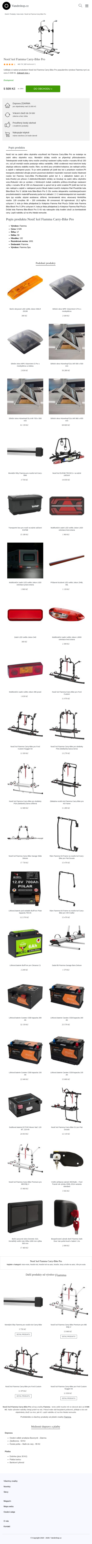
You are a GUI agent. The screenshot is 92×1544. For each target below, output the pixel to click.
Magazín (7, 1501)
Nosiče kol (34, 1264)
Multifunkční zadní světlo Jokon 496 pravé (25, 692)
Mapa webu (9, 1506)
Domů (7, 14)
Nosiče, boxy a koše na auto (64, 1264)
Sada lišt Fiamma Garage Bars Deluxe (67, 965)
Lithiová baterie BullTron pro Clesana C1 (25, 965)
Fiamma (79, 70)
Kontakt (7, 1526)
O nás (6, 1521)
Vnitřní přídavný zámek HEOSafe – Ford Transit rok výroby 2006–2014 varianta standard (66, 1184)
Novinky (7, 1487)
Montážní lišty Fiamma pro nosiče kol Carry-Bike (23, 1325)
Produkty (13, 14)
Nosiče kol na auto (46, 1264)
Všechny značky (11, 1481)
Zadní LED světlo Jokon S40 (25, 637)
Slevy (6, 1492)
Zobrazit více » (23, 73)
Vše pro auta (80, 1264)
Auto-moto (20, 14)
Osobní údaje (9, 1512)
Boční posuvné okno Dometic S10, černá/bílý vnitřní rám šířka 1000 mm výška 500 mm (25, 1241)
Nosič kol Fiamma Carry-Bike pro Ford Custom (23, 1386)
